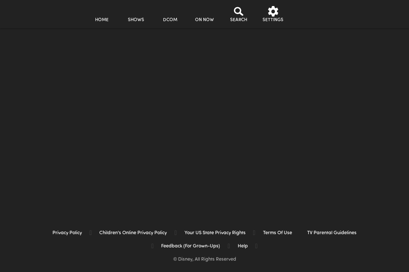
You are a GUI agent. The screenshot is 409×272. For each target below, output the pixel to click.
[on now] (204, 14)
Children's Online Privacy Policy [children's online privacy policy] (133, 232)
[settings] (273, 14)
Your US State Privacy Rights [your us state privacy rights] (215, 232)
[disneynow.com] (26, 13)
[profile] (307, 14)
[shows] (136, 14)
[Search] (238, 14)
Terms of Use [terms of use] (277, 232)
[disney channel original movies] (170, 14)
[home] (102, 14)
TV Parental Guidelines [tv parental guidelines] (332, 232)
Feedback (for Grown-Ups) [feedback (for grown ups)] (190, 246)
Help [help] (243, 246)
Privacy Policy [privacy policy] (67, 232)
